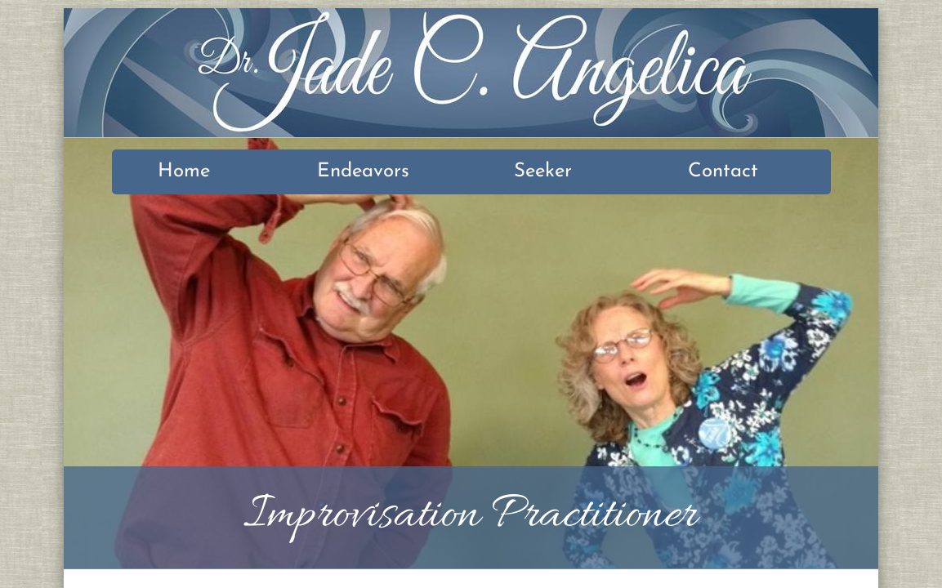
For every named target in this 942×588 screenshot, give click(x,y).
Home (184, 171)
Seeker (543, 171)
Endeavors (363, 171)
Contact (723, 171)
